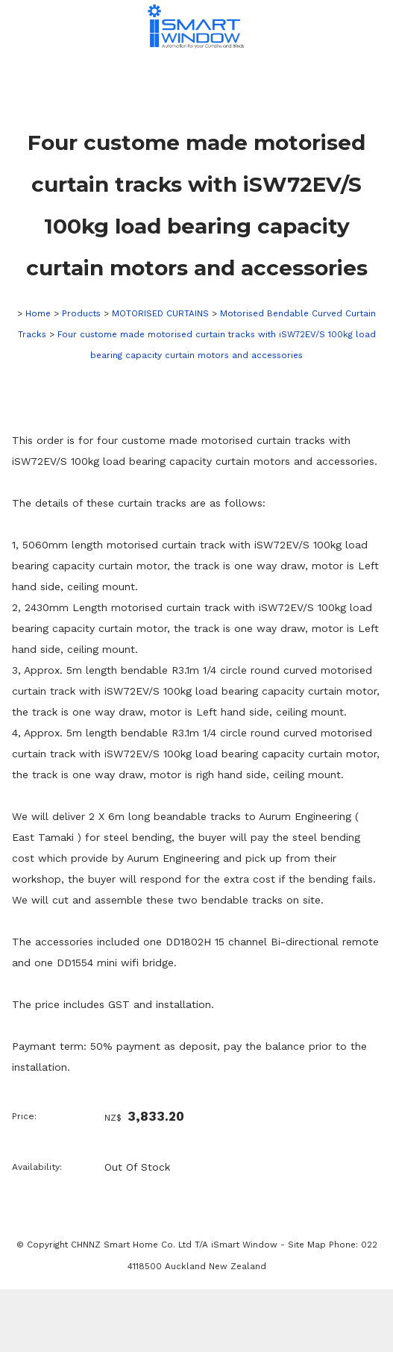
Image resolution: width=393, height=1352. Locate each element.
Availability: (37, 1167)
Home (38, 313)
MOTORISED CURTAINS (160, 313)
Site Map (307, 1244)
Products (81, 313)
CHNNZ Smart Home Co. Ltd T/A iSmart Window (175, 1244)
